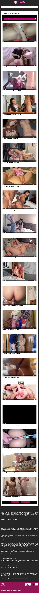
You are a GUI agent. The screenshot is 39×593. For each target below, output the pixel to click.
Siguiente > (23, 502)
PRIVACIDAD (3, 584)
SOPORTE (3, 586)
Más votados (34, 22)
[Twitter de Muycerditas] (33, 584)
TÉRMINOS (3, 583)
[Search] (19, 7)
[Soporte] (36, 584)
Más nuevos (25, 22)
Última (28, 502)
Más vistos (29, 22)
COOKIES (3, 585)
